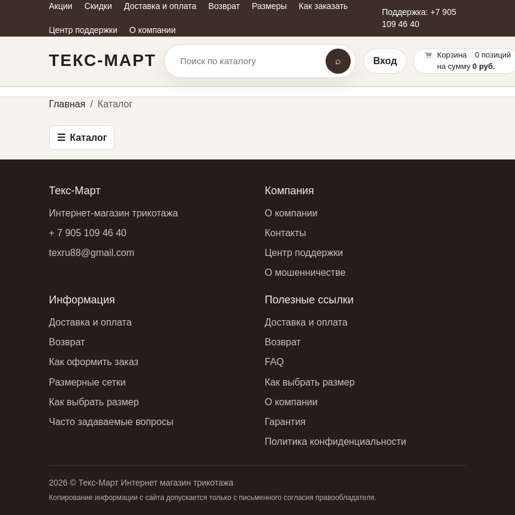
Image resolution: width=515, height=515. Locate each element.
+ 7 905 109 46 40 (88, 233)
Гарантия (285, 422)
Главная (67, 104)
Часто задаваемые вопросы (111, 422)
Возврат (67, 342)
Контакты (285, 233)
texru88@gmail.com (92, 253)
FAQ (274, 362)
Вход (385, 61)
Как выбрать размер (94, 402)
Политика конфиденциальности (335, 441)
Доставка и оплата (90, 322)
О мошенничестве (305, 272)
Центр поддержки (304, 253)
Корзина (452, 54)
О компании (291, 213)
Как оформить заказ (93, 362)
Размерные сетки (87, 382)
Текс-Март (102, 60)
